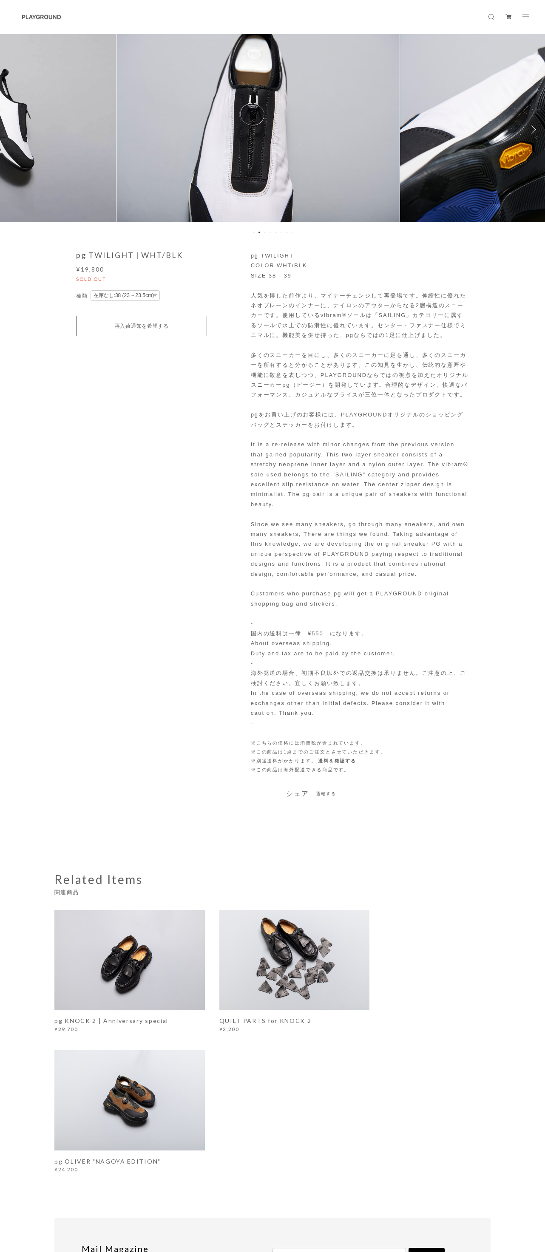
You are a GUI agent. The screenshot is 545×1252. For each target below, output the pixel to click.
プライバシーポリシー (130, 1205)
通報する (326, 793)
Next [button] (532, 129)
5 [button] (276, 232)
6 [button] (281, 232)
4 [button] (270, 232)
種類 (82, 296)
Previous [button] (13, 129)
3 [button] (265, 232)
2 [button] (259, 232)
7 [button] (287, 232)
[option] (272, 129)
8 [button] (292, 232)
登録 (426, 1104)
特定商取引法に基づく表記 (195, 1205)
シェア (297, 793)
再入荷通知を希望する (142, 326)
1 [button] (254, 232)
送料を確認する (337, 760)
